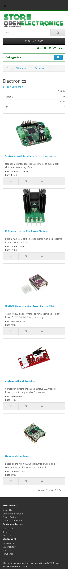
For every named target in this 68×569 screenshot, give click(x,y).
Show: (62, 101)
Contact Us (8, 528)
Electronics (40, 68)
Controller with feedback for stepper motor (30, 156)
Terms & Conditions (12, 520)
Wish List (7, 550)
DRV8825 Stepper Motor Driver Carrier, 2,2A (29, 306)
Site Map (7, 535)
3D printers (21, 68)
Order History (9, 546)
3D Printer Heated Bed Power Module (26, 231)
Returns (6, 532)
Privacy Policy (9, 517)
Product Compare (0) (13, 86)
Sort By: (61, 91)
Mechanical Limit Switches (20, 381)
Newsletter (8, 553)
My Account (8, 543)
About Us (7, 510)
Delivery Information (13, 513)
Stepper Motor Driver (17, 455)
